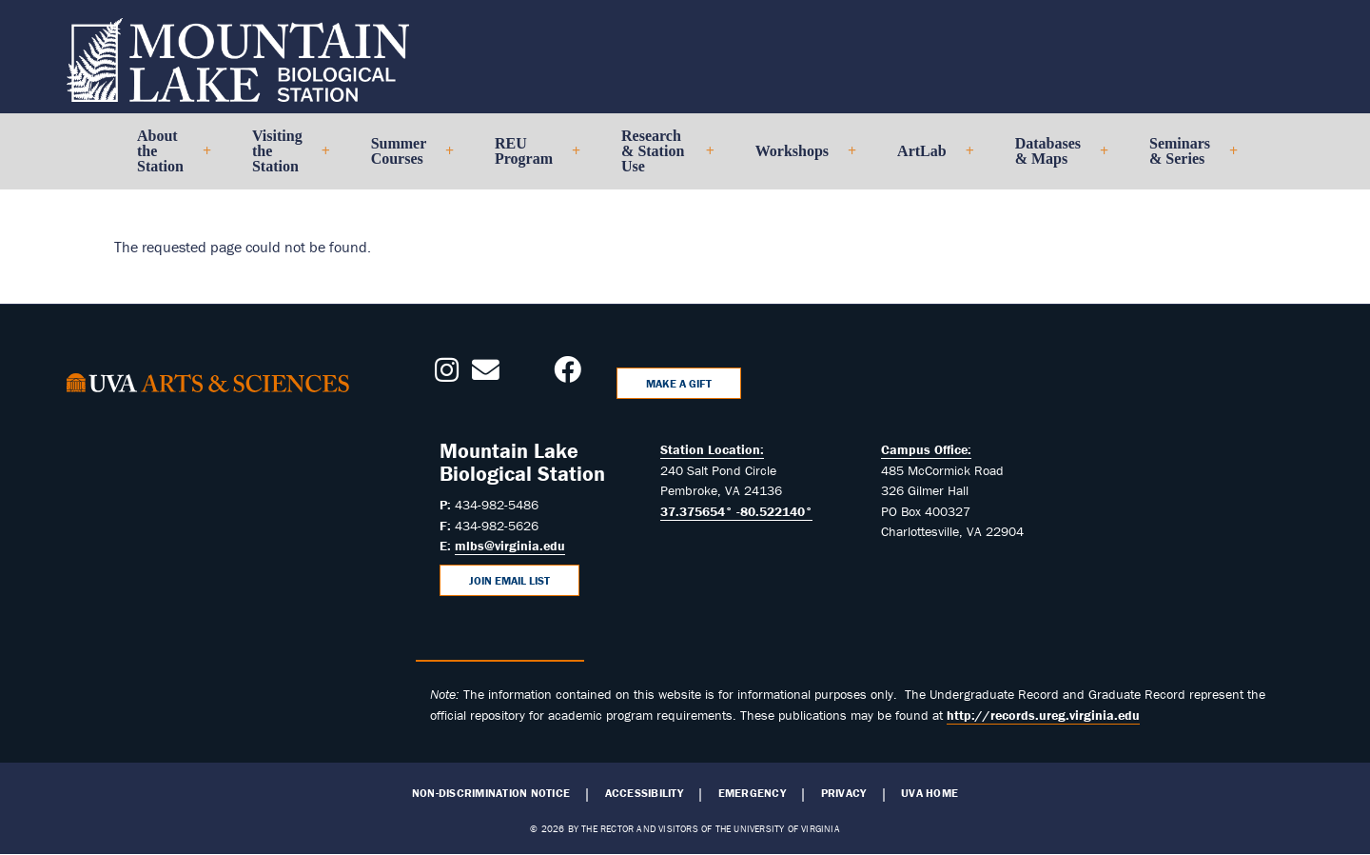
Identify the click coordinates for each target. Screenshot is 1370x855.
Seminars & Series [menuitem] (1185, 158)
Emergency (752, 793)
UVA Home (929, 793)
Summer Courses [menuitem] (404, 158)
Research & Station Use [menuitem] (659, 158)
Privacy (844, 793)
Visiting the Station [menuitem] (283, 158)
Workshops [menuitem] (798, 158)
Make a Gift (679, 383)
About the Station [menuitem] (166, 158)
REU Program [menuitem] (529, 158)
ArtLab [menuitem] (927, 158)
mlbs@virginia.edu (510, 545)
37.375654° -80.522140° (736, 511)
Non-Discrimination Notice (491, 793)
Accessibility (644, 793)
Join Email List (509, 580)
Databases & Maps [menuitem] (1053, 158)
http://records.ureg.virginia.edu (1043, 715)
